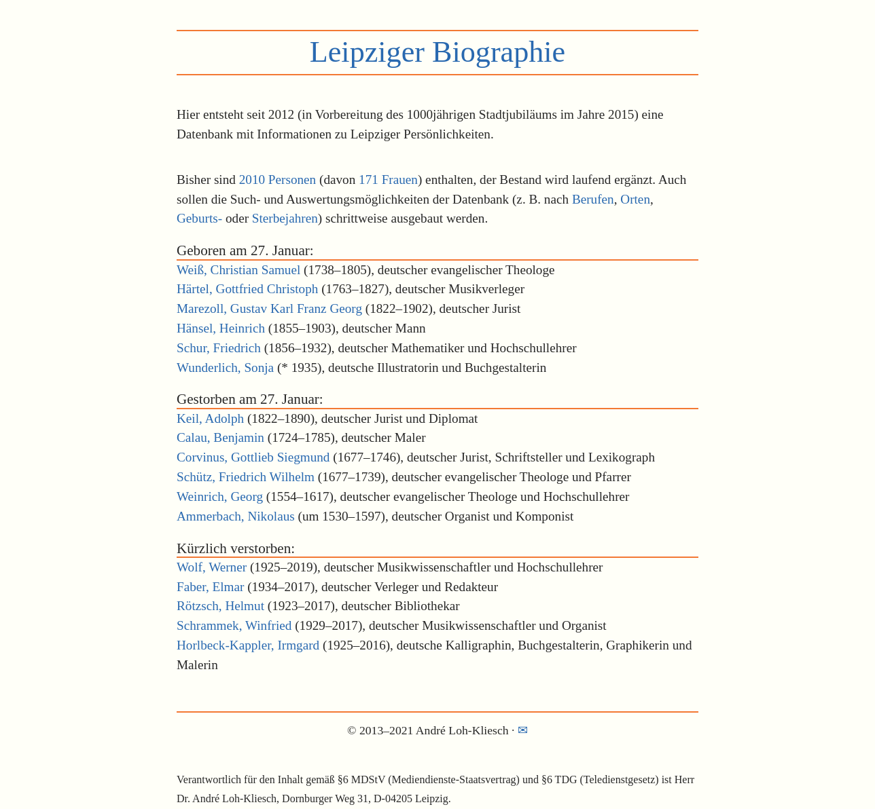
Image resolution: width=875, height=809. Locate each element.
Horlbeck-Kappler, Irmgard (248, 645)
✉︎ (523, 730)
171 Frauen (388, 179)
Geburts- (199, 218)
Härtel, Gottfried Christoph (247, 289)
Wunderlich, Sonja (225, 367)
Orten (635, 199)
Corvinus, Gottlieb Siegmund (253, 457)
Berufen (593, 199)
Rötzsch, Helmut (220, 606)
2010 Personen (278, 179)
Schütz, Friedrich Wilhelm (246, 477)
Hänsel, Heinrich (221, 328)
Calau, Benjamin (220, 437)
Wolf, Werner (212, 567)
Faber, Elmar (210, 587)
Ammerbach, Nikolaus (236, 516)
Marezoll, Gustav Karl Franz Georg (269, 308)
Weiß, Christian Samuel (238, 270)
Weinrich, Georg (220, 496)
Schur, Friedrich (219, 348)
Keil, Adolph (210, 418)
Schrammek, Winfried (234, 625)
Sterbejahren (285, 218)
